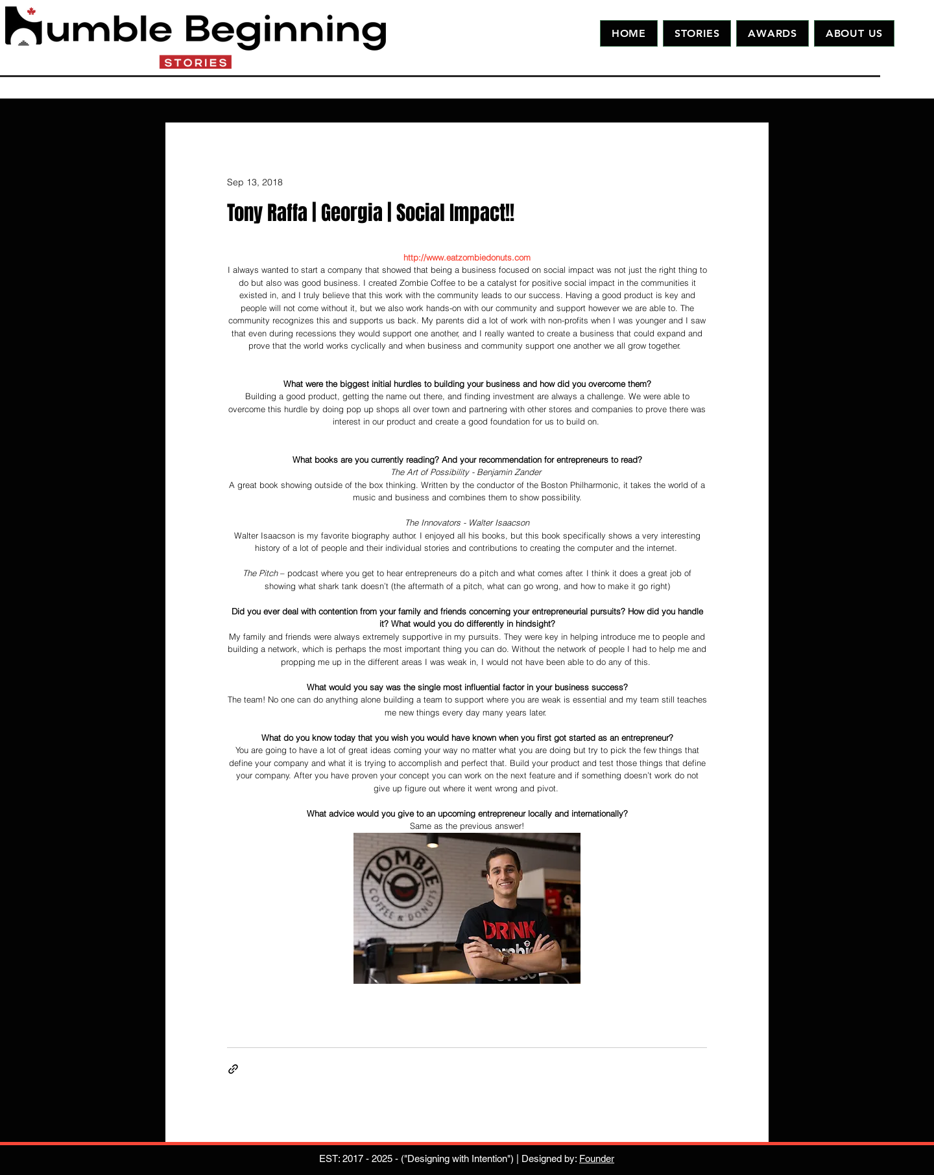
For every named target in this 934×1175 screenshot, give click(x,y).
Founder (596, 1158)
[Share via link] (233, 1069)
